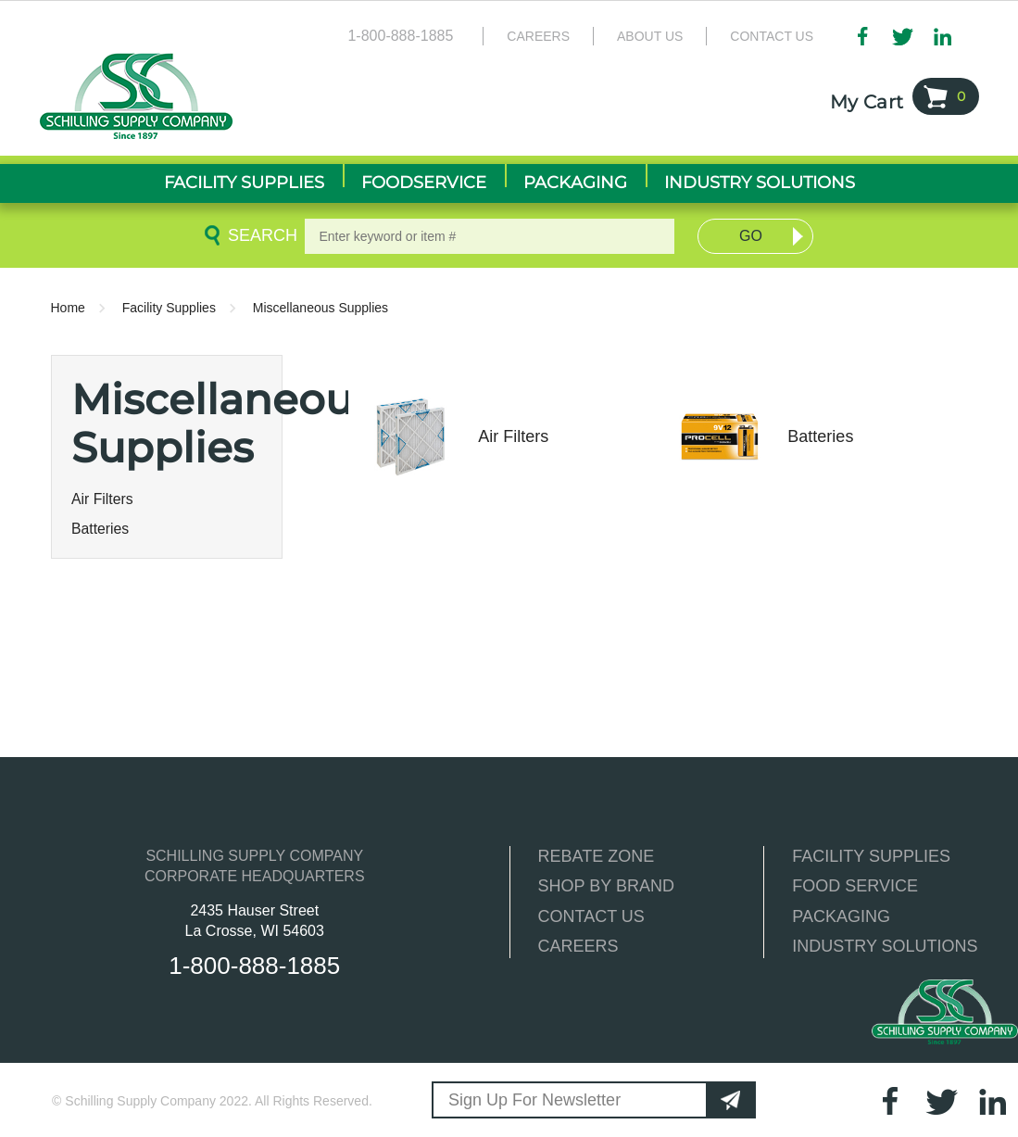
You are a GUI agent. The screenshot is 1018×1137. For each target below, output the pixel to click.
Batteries (100, 529)
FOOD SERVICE (855, 886)
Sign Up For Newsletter (534, 1100)
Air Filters (102, 499)
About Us (650, 36)
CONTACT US (591, 916)
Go (750, 236)
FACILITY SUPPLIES (871, 856)
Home (68, 307)
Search (259, 235)
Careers (538, 36)
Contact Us (771, 36)
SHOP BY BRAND (606, 886)
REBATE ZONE (596, 856)
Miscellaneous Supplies (320, 307)
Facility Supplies (169, 307)
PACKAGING (841, 916)
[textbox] (489, 236)
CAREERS (578, 946)
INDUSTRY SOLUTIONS (884, 946)
